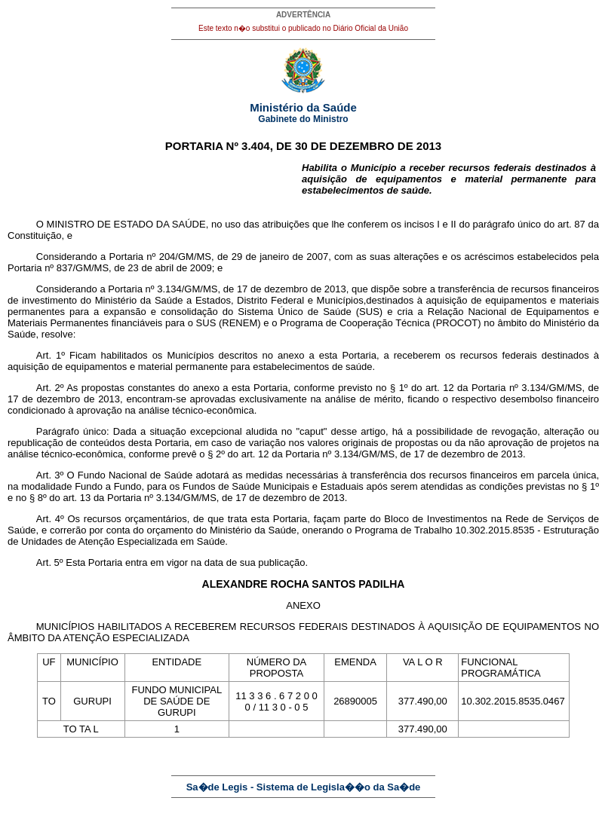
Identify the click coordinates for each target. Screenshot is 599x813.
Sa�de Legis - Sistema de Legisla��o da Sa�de (303, 787)
